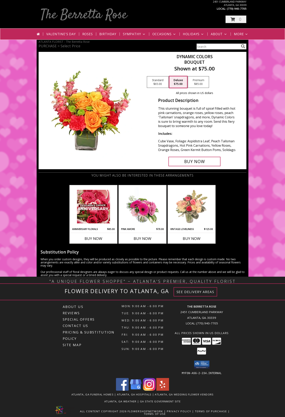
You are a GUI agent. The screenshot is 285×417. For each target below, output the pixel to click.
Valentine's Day (61, 34)
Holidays (193, 34)
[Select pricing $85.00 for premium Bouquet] (198, 82)
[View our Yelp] (162, 389)
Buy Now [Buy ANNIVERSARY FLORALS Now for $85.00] (93, 238)
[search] (243, 46)
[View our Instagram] (149, 389)
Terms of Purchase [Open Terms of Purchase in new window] (211, 411)
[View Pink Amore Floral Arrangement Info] (142, 206)
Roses (87, 34)
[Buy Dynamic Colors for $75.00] (194, 161)
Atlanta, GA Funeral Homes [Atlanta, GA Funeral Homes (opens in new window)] (92, 394)
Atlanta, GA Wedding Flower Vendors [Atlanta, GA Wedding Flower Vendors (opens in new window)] (184, 394)
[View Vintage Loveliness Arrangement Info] (191, 206)
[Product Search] (218, 46)
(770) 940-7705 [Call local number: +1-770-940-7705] (236, 8)
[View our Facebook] (122, 389)
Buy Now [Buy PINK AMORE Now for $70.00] (142, 238)
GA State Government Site (160, 401)
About (219, 34)
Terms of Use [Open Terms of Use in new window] (155, 413)
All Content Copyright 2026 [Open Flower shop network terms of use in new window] (103, 411)
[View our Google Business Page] (135, 389)
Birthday (107, 34)
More (241, 34)
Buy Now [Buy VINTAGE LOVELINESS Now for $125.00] (191, 238)
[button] (235, 19)
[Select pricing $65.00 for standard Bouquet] (157, 82)
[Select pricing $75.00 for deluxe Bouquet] (178, 82)
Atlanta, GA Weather (120, 401)
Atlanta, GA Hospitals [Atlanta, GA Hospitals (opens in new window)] (134, 394)
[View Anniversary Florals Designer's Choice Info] (93, 206)
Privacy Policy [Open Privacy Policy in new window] (179, 411)
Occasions (164, 34)
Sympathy (134, 34)
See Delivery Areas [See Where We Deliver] (195, 292)
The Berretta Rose (84, 15)
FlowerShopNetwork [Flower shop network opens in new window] (145, 411)
